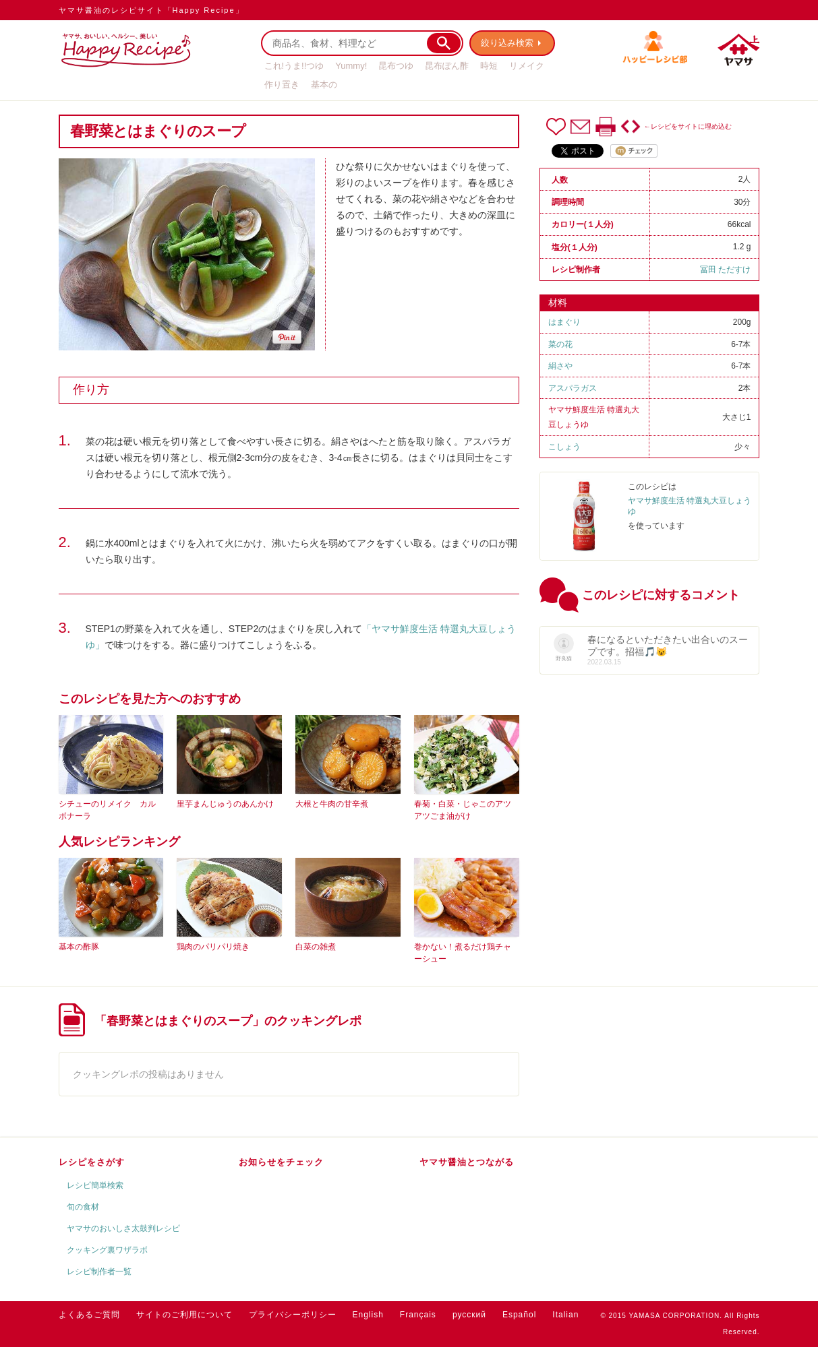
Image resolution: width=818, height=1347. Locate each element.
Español (519, 1314)
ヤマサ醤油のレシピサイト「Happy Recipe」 (151, 10)
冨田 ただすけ (725, 269)
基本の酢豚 (79, 946)
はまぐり (564, 322)
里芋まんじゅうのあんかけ (225, 804)
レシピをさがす (92, 1162)
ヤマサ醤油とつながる (466, 1162)
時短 (489, 66)
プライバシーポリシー (293, 1314)
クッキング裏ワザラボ (107, 1250)
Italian (565, 1314)
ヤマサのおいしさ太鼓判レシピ (123, 1228)
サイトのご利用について (184, 1314)
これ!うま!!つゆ (294, 66)
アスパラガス (572, 388)
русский (469, 1314)
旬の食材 (83, 1207)
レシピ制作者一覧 (99, 1271)
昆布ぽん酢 (447, 66)
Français (418, 1314)
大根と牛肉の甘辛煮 (331, 804)
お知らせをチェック (281, 1162)
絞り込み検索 (507, 43)
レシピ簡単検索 (95, 1185)
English (368, 1314)
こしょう (564, 446)
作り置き (281, 85)
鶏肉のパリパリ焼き (213, 946)
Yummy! (351, 66)
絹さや (560, 366)
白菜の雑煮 (315, 946)
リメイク (526, 66)
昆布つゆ (395, 66)
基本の (324, 85)
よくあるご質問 (89, 1314)
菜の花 (560, 344)
